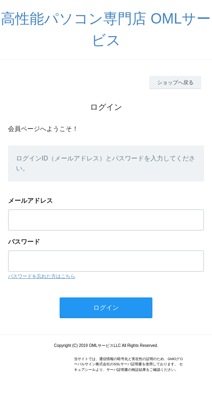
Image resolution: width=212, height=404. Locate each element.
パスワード (24, 241)
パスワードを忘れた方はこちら (41, 276)
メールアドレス (30, 200)
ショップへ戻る (175, 82)
